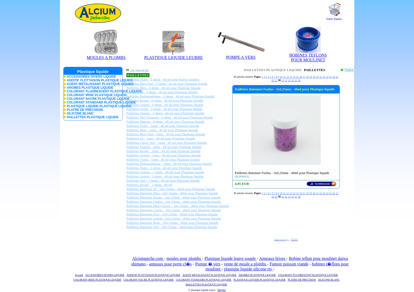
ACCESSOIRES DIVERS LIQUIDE (89, 76)
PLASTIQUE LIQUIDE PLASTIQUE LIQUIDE (93, 106)
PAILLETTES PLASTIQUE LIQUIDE (91, 117)
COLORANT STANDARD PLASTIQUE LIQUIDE (93, 102)
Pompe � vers (207, 264)
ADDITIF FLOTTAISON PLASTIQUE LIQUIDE (93, 80)
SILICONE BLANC (78, 113)
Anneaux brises (272, 258)
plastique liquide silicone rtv (248, 269)
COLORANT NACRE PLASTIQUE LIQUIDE (93, 99)
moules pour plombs (184, 258)
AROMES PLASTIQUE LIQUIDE (88, 88)
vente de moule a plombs (245, 264)
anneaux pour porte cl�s (170, 264)
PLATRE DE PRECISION (83, 110)
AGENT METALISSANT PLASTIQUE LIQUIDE (93, 84)
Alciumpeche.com (148, 258)
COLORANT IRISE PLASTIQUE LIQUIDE (93, 95)
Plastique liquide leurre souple (231, 258)
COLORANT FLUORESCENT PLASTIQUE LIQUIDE (93, 91)
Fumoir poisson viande (289, 264)
